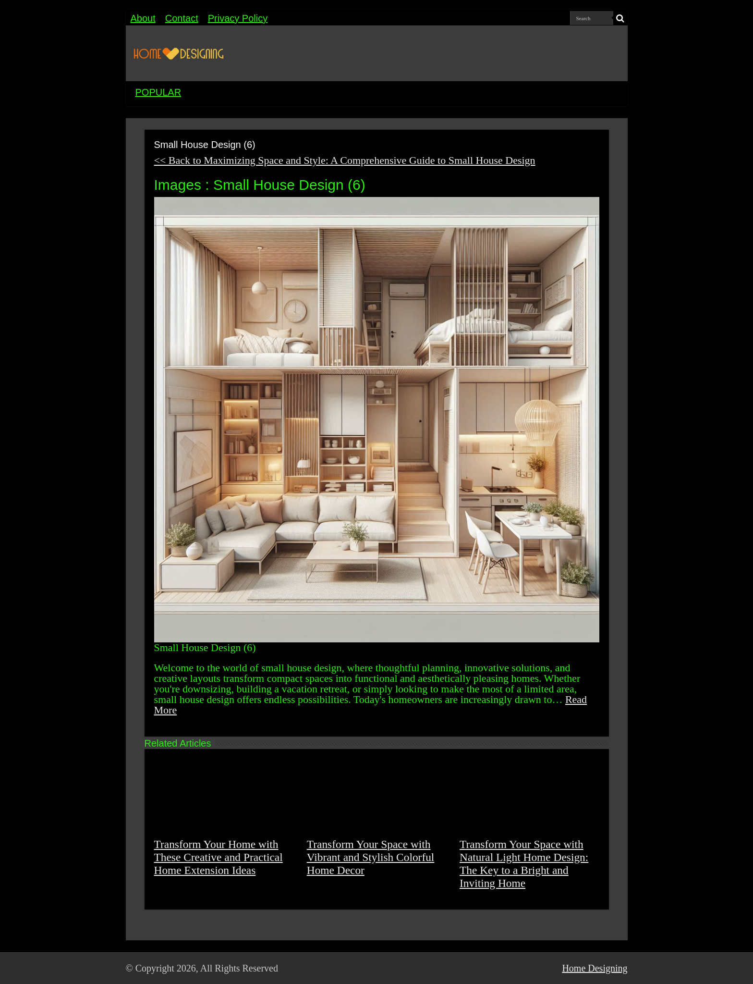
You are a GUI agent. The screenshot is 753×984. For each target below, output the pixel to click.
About (143, 18)
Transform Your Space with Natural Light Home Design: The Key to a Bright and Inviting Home (524, 863)
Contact (181, 18)
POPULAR (158, 92)
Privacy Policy (237, 18)
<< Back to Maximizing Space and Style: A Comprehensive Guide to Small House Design (344, 160)
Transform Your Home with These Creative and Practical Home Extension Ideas (218, 857)
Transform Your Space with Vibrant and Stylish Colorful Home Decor (371, 857)
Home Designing (594, 968)
